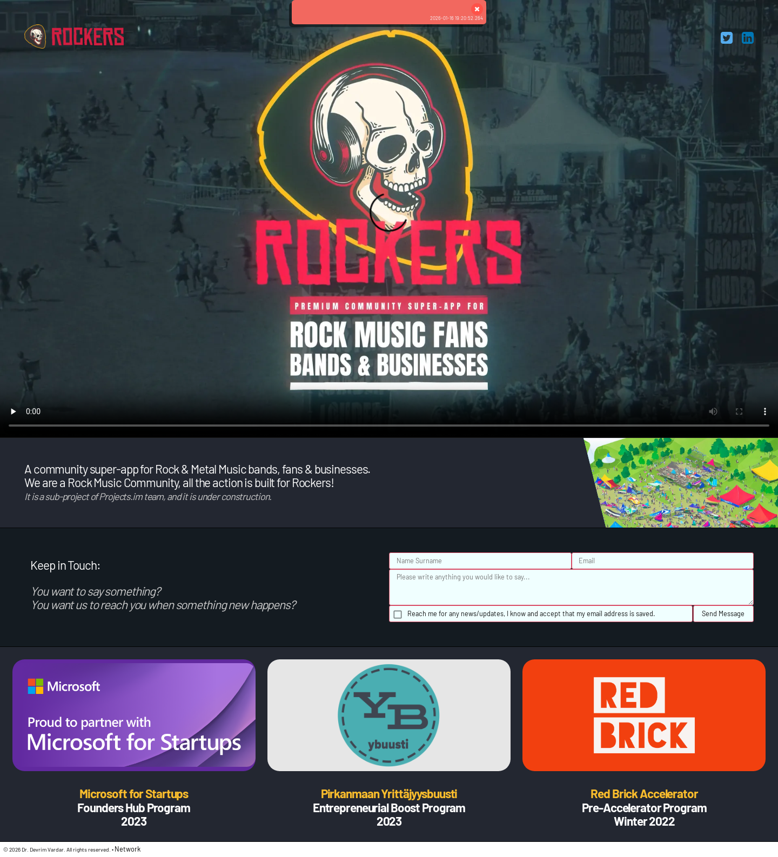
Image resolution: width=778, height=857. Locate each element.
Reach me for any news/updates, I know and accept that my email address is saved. (531, 613)
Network (127, 849)
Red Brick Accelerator (644, 793)
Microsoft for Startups (133, 793)
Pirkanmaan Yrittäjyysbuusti (389, 793)
